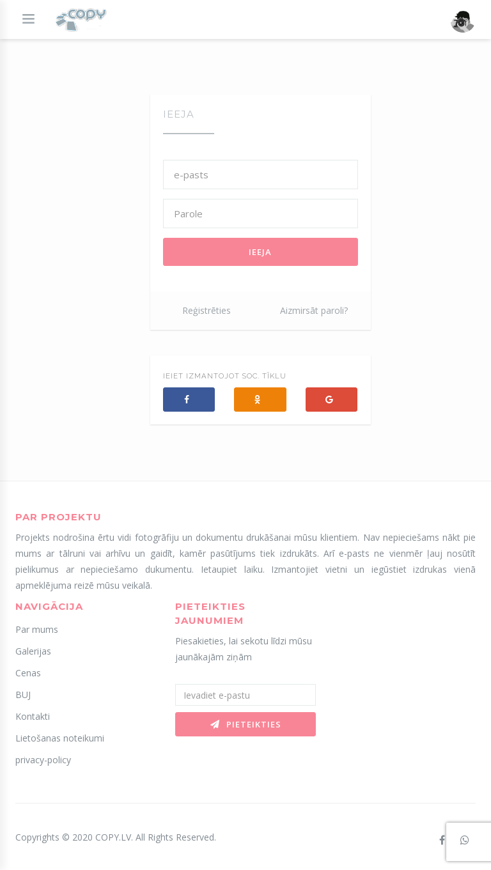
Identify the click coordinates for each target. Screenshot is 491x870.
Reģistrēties (206, 310)
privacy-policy (43, 760)
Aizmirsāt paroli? (314, 310)
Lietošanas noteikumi (59, 738)
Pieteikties (245, 724)
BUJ (23, 694)
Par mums (36, 629)
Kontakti (32, 716)
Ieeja (260, 252)
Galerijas (33, 651)
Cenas (28, 673)
